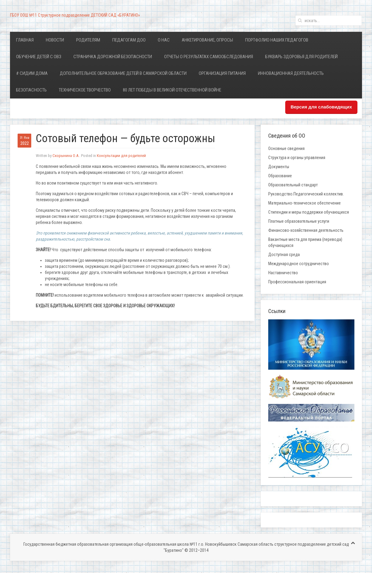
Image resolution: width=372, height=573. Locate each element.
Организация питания (222, 73)
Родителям (88, 40)
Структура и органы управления (296, 157)
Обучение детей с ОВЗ (38, 56)
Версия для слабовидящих (321, 106)
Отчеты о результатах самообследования (208, 56)
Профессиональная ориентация (297, 281)
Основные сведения (286, 148)
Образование (280, 175)
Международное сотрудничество (298, 263)
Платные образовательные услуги (298, 221)
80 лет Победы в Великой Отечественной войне (172, 90)
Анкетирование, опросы (207, 40)
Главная (25, 40)
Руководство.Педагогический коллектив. (306, 194)
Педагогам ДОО (129, 40)
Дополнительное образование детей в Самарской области (123, 73)
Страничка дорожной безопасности (112, 56)
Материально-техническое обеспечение (304, 203)
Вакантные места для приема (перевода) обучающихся (305, 242)
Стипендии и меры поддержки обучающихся (308, 212)
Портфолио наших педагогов (276, 40)
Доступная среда (284, 254)
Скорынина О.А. (65, 155)
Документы (278, 166)
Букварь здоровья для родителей (301, 56)
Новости (55, 40)
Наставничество (283, 272)
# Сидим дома (32, 73)
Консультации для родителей (121, 155)
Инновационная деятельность (291, 73)
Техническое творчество (85, 90)
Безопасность (31, 90)
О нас (164, 40)
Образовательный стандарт (293, 184)
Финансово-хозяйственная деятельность (305, 230)
